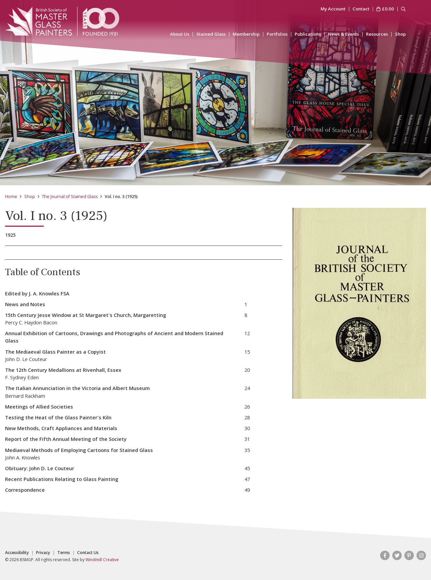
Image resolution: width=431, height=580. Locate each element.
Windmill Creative (102, 559)
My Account (333, 9)
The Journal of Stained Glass (70, 196)
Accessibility (17, 553)
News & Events (343, 34)
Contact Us (88, 553)
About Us (179, 34)
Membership (246, 34)
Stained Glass (211, 34)
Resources (377, 34)
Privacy (43, 553)
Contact (361, 9)
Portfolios (277, 34)
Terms (63, 553)
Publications (308, 34)
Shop (400, 34)
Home (11, 196)
